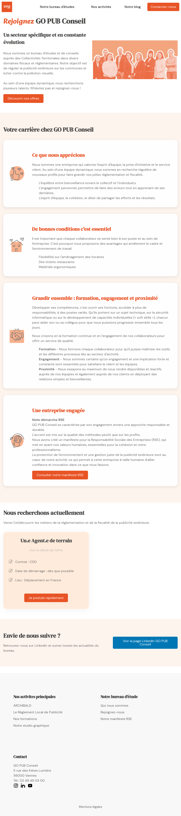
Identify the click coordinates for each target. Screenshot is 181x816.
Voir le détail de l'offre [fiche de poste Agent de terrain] (46, 550)
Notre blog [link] (133, 7)
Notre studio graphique (31, 725)
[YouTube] (30, 785)
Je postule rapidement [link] (46, 598)
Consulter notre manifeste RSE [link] (60, 475)
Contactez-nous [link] (163, 7)
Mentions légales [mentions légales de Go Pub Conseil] (90, 807)
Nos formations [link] (25, 719)
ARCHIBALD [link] (22, 705)
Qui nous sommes (114, 705)
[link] (7, 7)
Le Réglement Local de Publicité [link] (37, 712)
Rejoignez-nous (112, 712)
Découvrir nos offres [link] (23, 98)
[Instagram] (15, 785)
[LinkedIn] (22, 785)
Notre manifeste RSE (116, 719)
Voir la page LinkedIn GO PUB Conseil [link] (145, 642)
